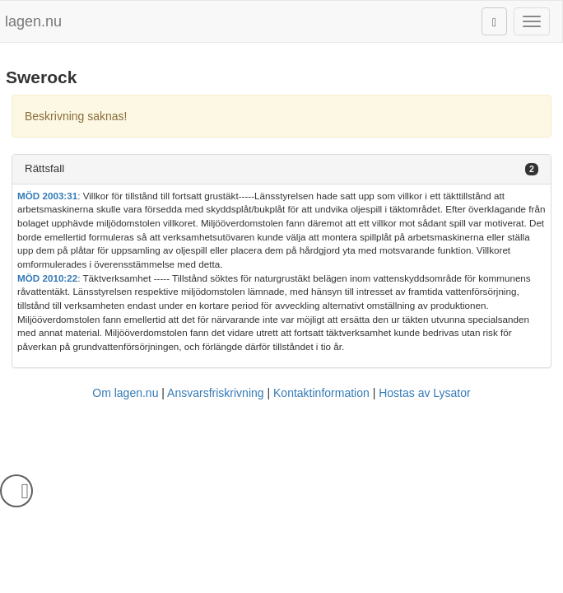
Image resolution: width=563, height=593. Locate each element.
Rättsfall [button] (44, 168)
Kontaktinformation (321, 392)
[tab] (281, 169)
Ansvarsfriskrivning (215, 392)
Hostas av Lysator (425, 392)
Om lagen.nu (125, 392)
